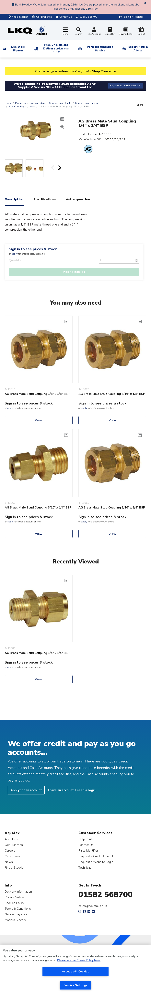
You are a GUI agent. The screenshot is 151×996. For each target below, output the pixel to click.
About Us (11, 839)
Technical (84, 867)
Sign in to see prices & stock (33, 249)
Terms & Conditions (18, 909)
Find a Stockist (18, 17)
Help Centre (86, 839)
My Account (94, 32)
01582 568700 (105, 894)
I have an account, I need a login (72, 790)
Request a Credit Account (95, 856)
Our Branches (42, 17)
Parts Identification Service (100, 48)
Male (32, 106)
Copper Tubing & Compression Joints (50, 103)
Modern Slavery (15, 920)
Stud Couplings (17, 106)
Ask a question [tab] (78, 199)
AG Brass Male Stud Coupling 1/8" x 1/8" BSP (37, 394)
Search (78, 31)
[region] (75, 970)
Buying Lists (126, 32)
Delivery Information (18, 891)
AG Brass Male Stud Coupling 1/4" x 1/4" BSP (37, 653)
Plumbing (20, 103)
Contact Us (85, 845)
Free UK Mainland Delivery (56, 48)
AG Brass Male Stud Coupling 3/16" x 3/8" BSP (111, 507)
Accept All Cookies (75, 971)
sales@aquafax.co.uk (92, 906)
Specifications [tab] (44, 199)
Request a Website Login (95, 862)
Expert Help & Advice (138, 48)
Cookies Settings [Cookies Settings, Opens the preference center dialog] (75, 985)
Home (8, 103)
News (9, 862)
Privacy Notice (14, 897)
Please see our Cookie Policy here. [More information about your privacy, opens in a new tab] (78, 960)
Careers (10, 850)
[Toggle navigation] (65, 31)
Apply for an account (26, 790)
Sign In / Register (133, 17)
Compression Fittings (87, 103)
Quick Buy (110, 32)
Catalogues (12, 856)
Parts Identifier (88, 850)
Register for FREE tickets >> (126, 85)
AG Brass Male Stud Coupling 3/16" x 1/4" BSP (38, 507)
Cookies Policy (14, 903)
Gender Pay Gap (16, 914)
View (38, 420)
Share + (141, 104)
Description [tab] (14, 199)
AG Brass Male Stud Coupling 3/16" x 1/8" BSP (111, 394)
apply (14, 253)
